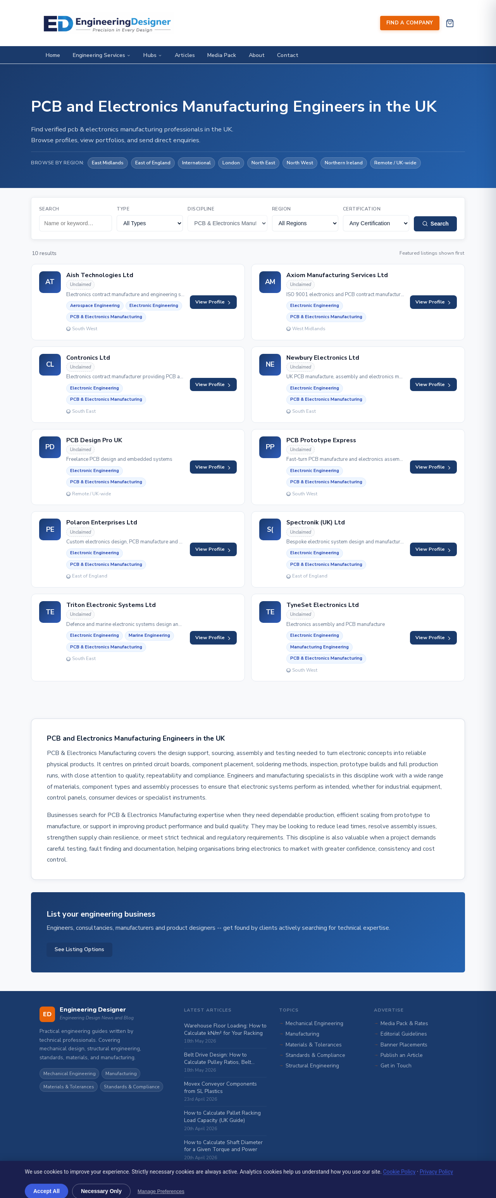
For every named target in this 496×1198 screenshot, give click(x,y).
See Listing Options (79, 949)
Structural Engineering (312, 1065)
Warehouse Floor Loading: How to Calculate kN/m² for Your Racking (225, 1029)
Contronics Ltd (88, 357)
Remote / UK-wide (395, 162)
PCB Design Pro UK (94, 440)
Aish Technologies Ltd (99, 275)
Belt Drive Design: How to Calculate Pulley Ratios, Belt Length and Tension (217, 1058)
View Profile (213, 301)
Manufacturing (121, 1073)
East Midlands (108, 162)
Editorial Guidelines (404, 1034)
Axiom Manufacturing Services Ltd (337, 275)
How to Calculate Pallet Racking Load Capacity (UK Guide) (222, 1117)
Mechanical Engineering (69, 1073)
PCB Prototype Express (321, 440)
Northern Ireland (344, 162)
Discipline (201, 209)
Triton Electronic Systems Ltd (111, 605)
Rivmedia (149, 1187)
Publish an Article (402, 1055)
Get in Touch (396, 1065)
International (196, 162)
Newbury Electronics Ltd (322, 357)
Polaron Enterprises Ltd (101, 522)
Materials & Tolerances (68, 1087)
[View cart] (449, 23)
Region (281, 209)
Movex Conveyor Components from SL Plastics (220, 1088)
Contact (287, 55)
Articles (185, 55)
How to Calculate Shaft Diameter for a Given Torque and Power (223, 1146)
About (257, 55)
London (231, 162)
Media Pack (221, 55)
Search (49, 209)
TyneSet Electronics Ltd (322, 605)
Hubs (152, 55)
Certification (362, 209)
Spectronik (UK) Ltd (315, 522)
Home (53, 55)
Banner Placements (404, 1044)
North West (300, 162)
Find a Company (409, 22)
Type (123, 209)
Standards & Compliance (132, 1087)
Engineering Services (102, 55)
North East (263, 162)
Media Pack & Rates (404, 1023)
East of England (152, 162)
